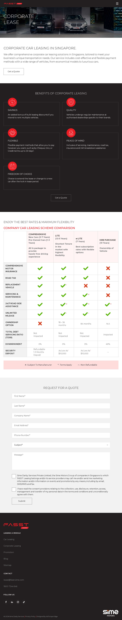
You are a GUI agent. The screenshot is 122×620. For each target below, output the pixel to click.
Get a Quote (14, 71)
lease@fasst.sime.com (14, 580)
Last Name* (19, 406)
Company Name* (22, 416)
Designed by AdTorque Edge (47, 616)
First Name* (19, 396)
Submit (21, 501)
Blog (6, 559)
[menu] (117, 3)
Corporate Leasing (12, 546)
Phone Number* (22, 435)
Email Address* (21, 425)
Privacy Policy (30, 616)
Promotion (9, 552)
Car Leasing (9, 539)
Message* (18, 455)
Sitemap (7, 565)
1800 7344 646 (10, 586)
